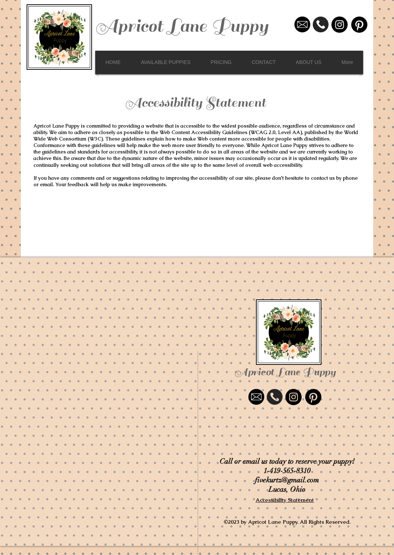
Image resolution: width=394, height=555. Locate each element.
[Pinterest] (359, 25)
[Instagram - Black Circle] (339, 25)
